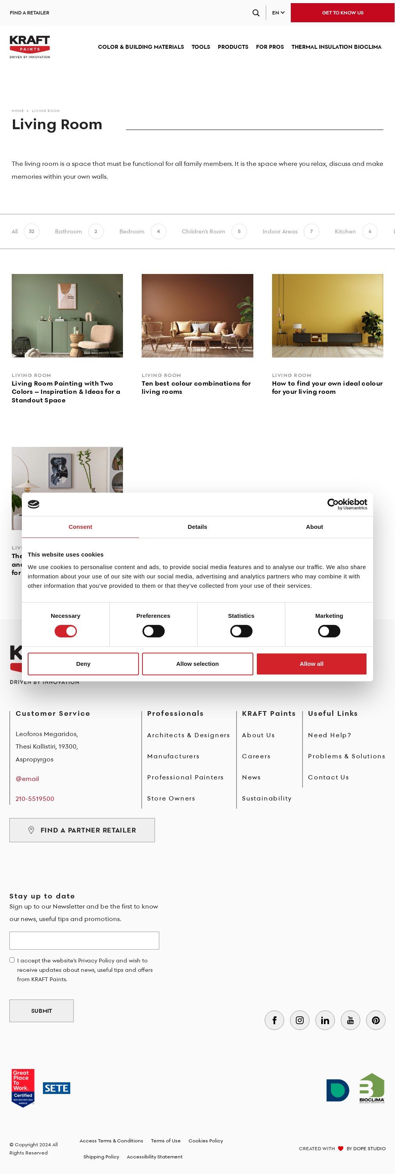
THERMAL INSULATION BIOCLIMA (337, 47)
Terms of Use (166, 1140)
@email (27, 778)
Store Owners (171, 798)
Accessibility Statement (155, 1156)
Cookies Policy (206, 1140)
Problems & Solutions (347, 756)
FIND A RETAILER (29, 12)
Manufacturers (173, 756)
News (251, 777)
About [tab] (314, 526)
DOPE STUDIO (369, 1148)
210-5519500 (35, 798)
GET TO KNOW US (342, 12)
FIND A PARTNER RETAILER (82, 830)
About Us (258, 735)
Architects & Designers (188, 735)
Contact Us (328, 777)
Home (18, 110)
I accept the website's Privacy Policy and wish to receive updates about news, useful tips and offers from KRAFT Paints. (85, 970)
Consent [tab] (81, 526)
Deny (83, 663)
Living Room (46, 110)
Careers (256, 756)
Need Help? (330, 735)
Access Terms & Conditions (111, 1140)
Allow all (312, 663)
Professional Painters (185, 777)
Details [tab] (197, 526)
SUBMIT (41, 1011)
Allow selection (197, 663)
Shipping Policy (101, 1156)
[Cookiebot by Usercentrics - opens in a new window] (333, 504)
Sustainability (267, 798)
